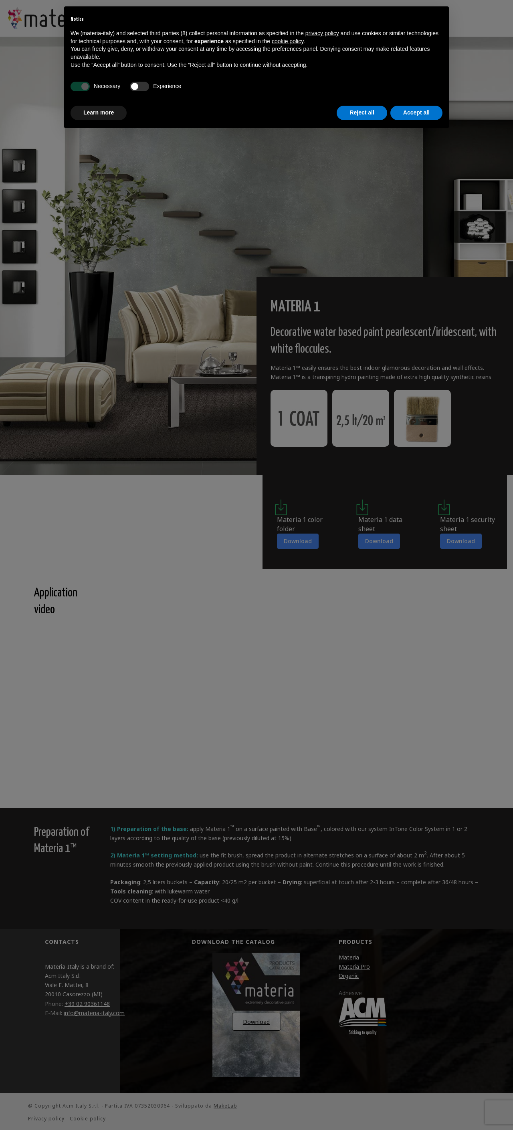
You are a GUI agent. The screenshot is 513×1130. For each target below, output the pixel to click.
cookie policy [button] (287, 41)
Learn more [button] (98, 112)
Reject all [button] (361, 112)
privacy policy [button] (322, 33)
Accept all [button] (416, 112)
